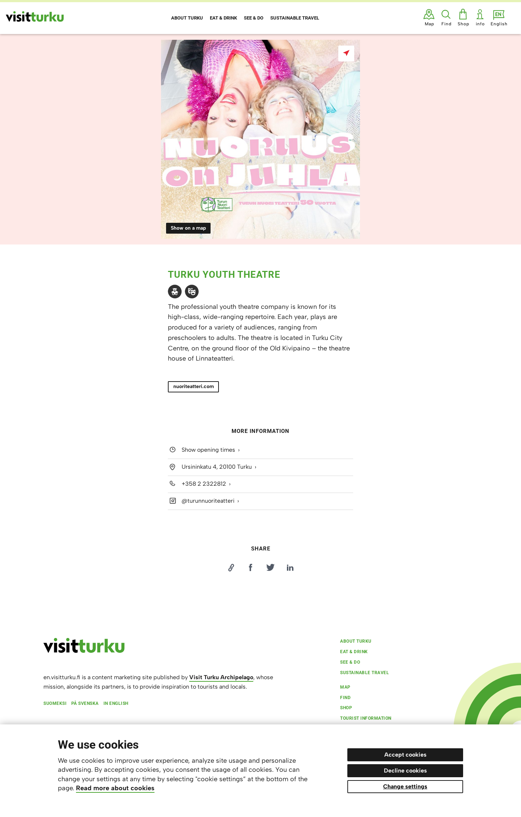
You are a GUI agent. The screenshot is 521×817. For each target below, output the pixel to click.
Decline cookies (405, 770)
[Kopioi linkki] (231, 567)
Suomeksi (55, 703)
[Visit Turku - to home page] (35, 16)
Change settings (405, 786)
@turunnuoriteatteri (208, 500)
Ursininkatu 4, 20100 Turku (217, 466)
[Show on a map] (346, 53)
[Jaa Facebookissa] (251, 567)
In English (115, 703)
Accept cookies (405, 754)
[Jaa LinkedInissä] (290, 567)
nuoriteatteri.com (193, 386)
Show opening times (208, 450)
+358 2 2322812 (204, 483)
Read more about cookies (115, 788)
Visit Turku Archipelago (221, 677)
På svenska (85, 703)
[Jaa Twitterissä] (270, 567)
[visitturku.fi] (83, 651)
